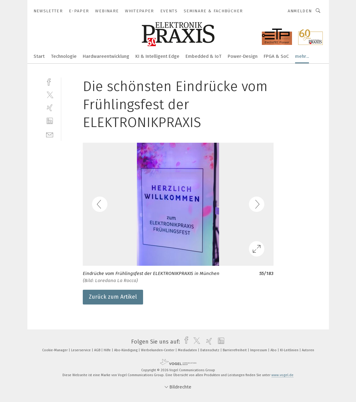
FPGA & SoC (276, 56)
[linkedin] (50, 121)
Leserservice (81, 350)
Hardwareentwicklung (106, 56)
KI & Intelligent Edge (157, 56)
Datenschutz (210, 350)
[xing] (50, 108)
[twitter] (50, 94)
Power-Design (243, 56)
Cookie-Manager (55, 350)
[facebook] (50, 81)
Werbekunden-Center (158, 350)
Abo (274, 350)
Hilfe (108, 350)
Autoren (308, 350)
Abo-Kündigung (126, 350)
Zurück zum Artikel (113, 296)
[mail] (50, 134)
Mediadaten (188, 350)
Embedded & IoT (204, 56)
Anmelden (300, 11)
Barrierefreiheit (235, 350)
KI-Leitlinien (289, 350)
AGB (97, 350)
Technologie (64, 56)
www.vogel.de (282, 375)
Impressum (259, 350)
